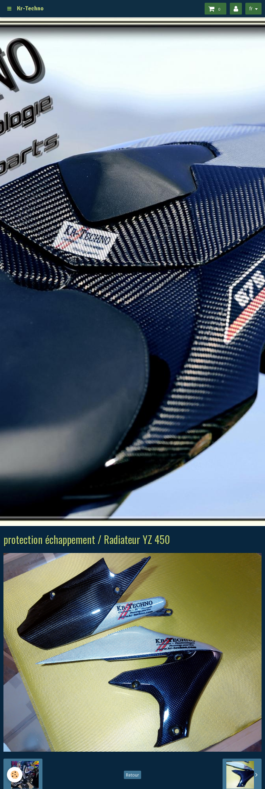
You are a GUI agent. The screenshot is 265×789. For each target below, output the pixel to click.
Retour (132, 775)
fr (251, 8)
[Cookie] (14, 774)
